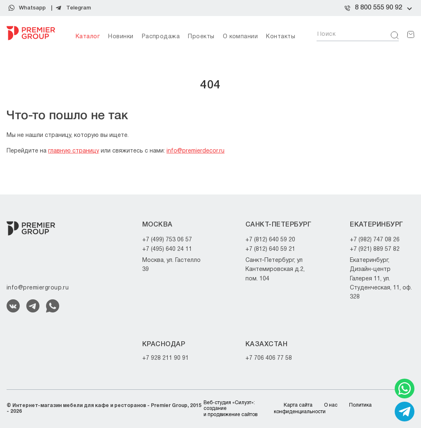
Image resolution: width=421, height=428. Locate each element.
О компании (240, 36)
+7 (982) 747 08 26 (375, 240)
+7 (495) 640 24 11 (167, 249)
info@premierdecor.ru (195, 151)
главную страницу (73, 151)
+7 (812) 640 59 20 (270, 240)
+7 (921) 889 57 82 (375, 249)
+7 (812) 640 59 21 (270, 249)
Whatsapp (32, 8)
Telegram (78, 8)
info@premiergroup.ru (38, 288)
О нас (331, 405)
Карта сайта (298, 405)
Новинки (120, 36)
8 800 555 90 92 (378, 8)
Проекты (201, 36)
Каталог (88, 36)
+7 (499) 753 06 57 (167, 240)
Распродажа (161, 36)
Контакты (280, 36)
